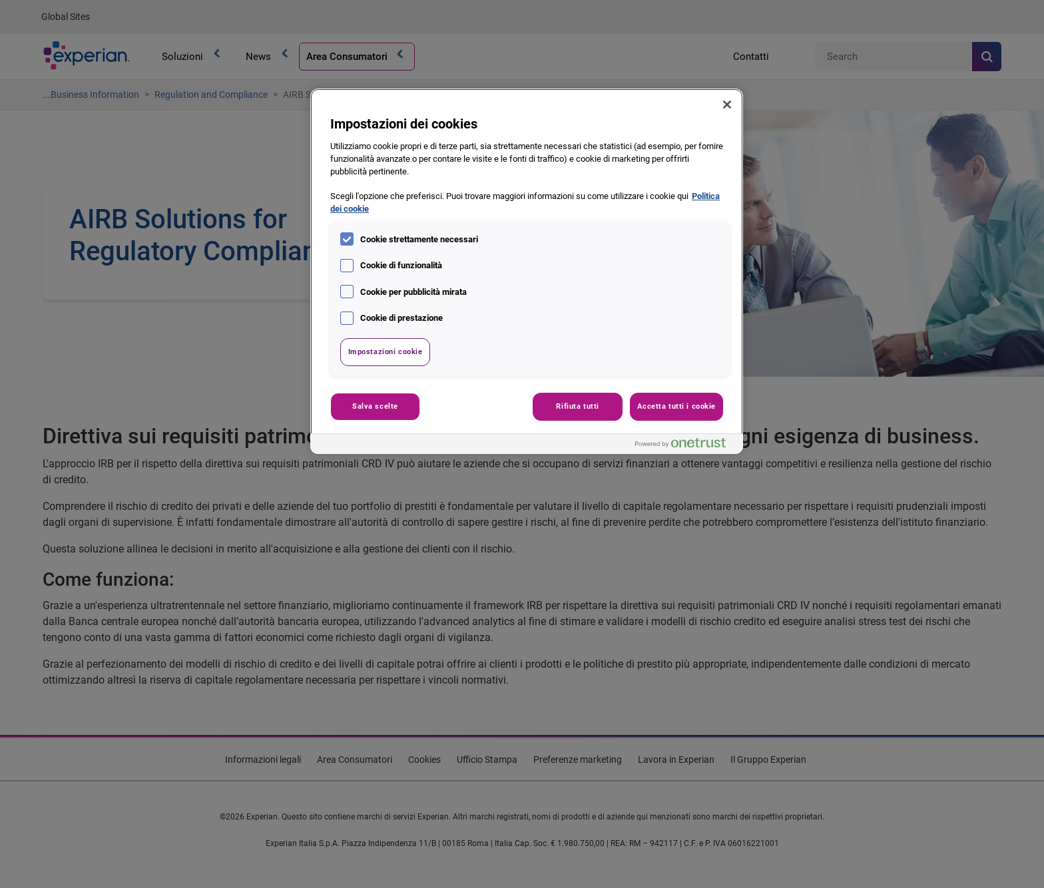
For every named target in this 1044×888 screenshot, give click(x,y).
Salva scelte (375, 406)
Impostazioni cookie (385, 351)
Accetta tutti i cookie (676, 406)
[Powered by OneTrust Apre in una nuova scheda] (685, 445)
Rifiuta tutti (577, 406)
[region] (526, 271)
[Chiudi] (727, 104)
